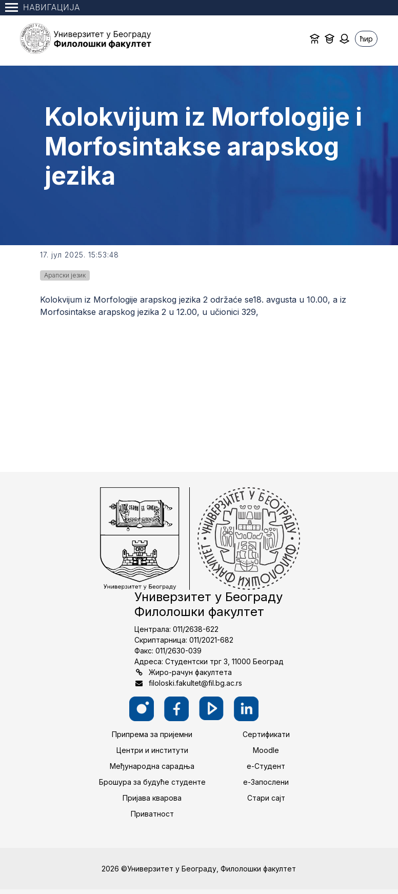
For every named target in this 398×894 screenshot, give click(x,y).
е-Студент (266, 766)
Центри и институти (152, 750)
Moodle (266, 750)
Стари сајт (266, 797)
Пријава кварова (152, 797)
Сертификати (266, 734)
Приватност (152, 813)
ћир (366, 38)
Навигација (42, 7)
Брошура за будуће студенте (152, 782)
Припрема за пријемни (152, 734)
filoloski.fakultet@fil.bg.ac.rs (195, 683)
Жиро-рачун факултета (190, 672)
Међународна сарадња (152, 766)
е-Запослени (266, 782)
